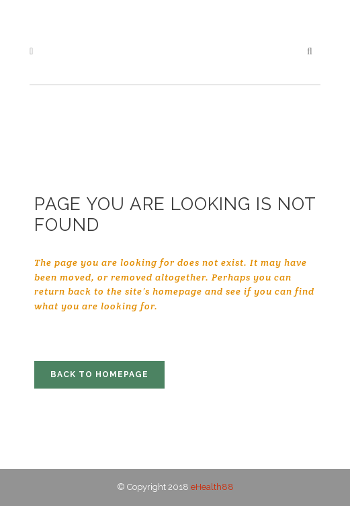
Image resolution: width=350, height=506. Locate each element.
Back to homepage (99, 374)
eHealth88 (212, 487)
